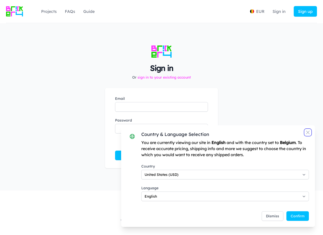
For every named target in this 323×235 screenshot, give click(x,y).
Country (148, 166)
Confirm (298, 216)
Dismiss (272, 216)
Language (149, 188)
